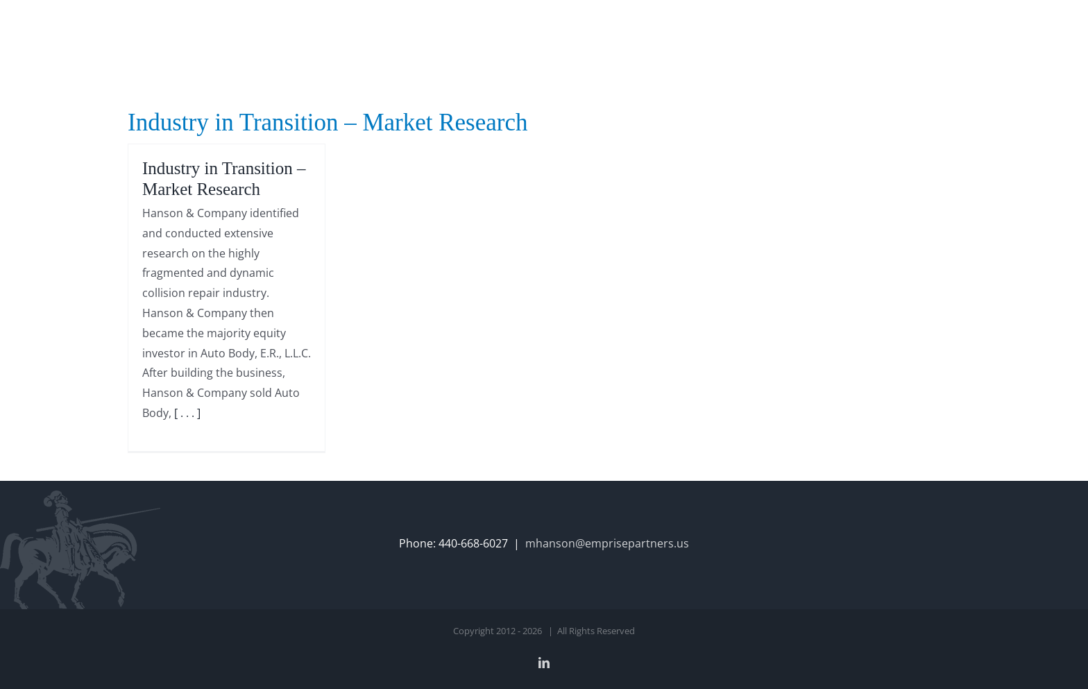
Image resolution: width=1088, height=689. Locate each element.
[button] (938, 29)
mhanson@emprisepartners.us (607, 543)
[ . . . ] (187, 412)
